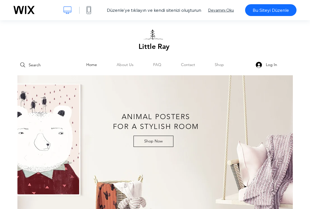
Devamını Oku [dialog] (221, 10)
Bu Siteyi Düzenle (271, 10)
